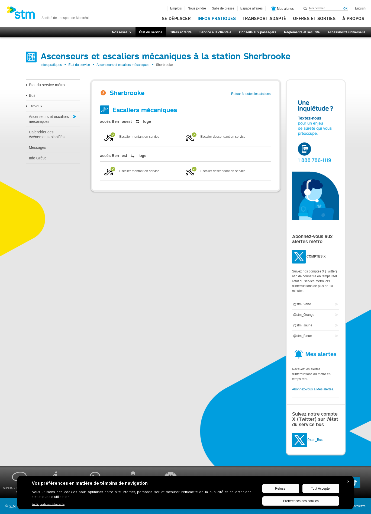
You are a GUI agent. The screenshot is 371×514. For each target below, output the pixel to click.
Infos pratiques (217, 18)
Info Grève (38, 158)
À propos (353, 18)
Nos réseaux (121, 32)
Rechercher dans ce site (305, 8)
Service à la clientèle (215, 32)
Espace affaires (251, 8)
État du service (150, 32)
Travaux (36, 106)
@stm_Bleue (302, 336)
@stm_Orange (303, 315)
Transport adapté (264, 18)
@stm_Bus (315, 440)
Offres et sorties (314, 18)
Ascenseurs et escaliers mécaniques (122, 65)
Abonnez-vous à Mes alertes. (313, 389)
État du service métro (47, 85)
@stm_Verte (302, 304)
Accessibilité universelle (346, 32)
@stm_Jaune (302, 325)
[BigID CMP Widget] (185, 494)
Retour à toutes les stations (250, 94)
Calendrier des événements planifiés (47, 134)
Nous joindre (197, 8)
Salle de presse (223, 8)
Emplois (176, 8)
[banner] (48, 14)
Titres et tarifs (181, 32)
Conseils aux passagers (257, 32)
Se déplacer (176, 18)
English (360, 8)
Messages (37, 147)
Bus (32, 95)
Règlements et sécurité (302, 32)
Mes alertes (282, 9)
